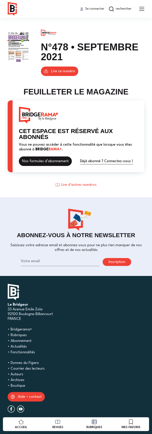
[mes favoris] (131, 424)
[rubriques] (94, 424)
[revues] (58, 424)
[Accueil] (21, 424)
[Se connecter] (92, 9)
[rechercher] (120, 8)
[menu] (141, 8)
